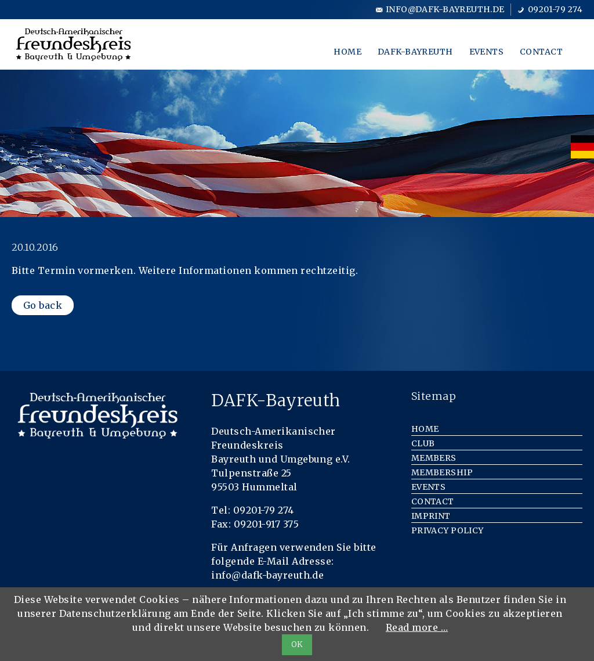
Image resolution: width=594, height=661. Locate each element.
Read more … (417, 627)
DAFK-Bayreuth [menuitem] (415, 51)
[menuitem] (582, 146)
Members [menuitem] (434, 458)
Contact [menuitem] (541, 51)
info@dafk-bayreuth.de (445, 9)
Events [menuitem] (486, 51)
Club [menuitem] (423, 443)
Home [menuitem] (347, 51)
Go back (42, 305)
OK (297, 644)
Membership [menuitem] (442, 472)
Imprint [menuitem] (431, 516)
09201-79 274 (555, 9)
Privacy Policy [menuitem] (447, 530)
